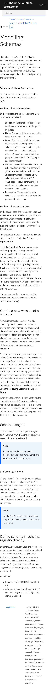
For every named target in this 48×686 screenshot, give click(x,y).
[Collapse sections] (1, 27)
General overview (25, 19)
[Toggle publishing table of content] (11, 26)
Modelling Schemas (28, 23)
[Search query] (24, 13)
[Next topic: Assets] (7, 26)
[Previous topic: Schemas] (4, 26)
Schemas (13, 23)
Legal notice (10, 607)
